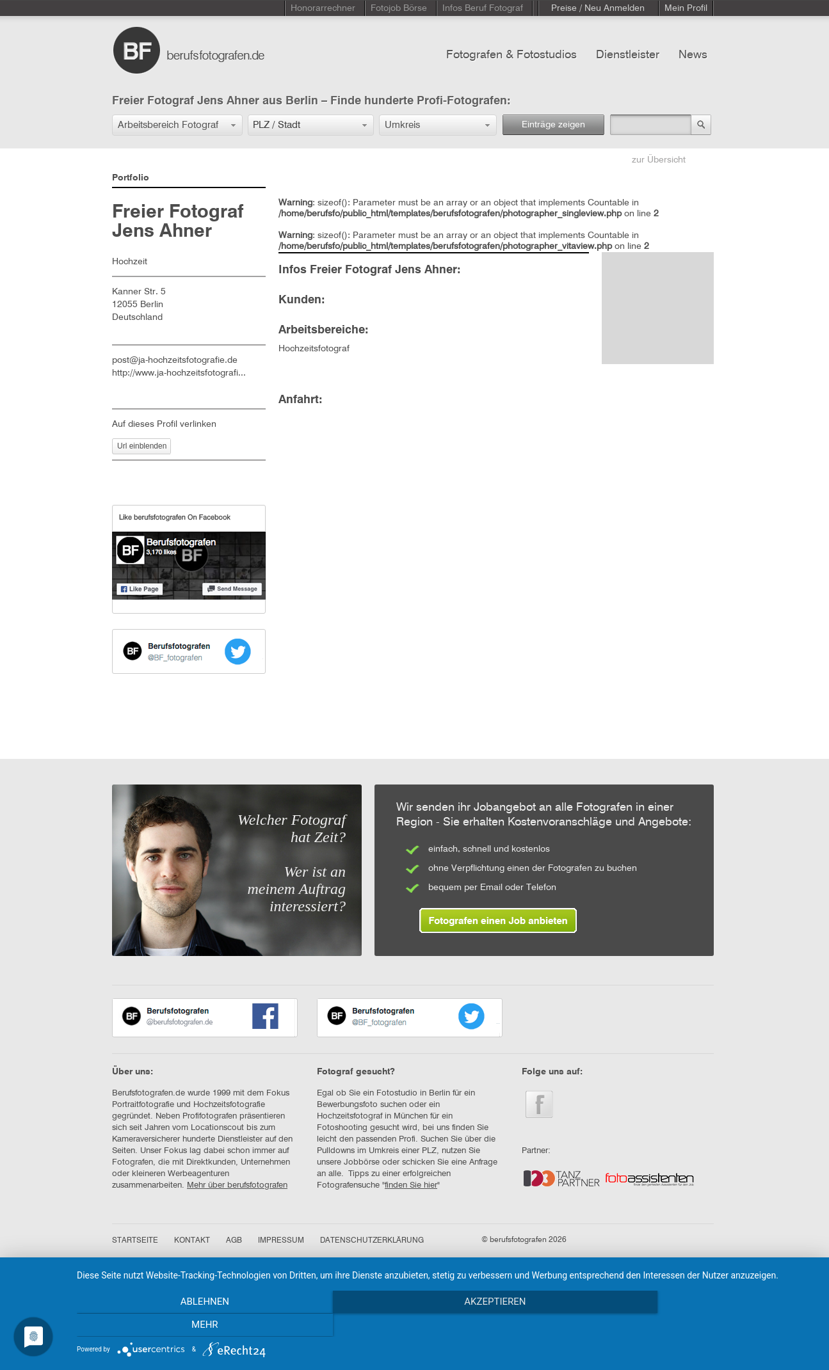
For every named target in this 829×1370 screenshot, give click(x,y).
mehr (705, 1326)
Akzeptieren (446, 1326)
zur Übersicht (659, 159)
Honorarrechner (323, 8)
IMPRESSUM (281, 1241)
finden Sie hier (411, 1185)
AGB (234, 1241)
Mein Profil (685, 8)
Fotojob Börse (399, 8)
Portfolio (130, 177)
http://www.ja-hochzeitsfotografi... (179, 373)
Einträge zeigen (553, 124)
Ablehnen (187, 1326)
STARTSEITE (135, 1241)
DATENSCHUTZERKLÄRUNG (372, 1241)
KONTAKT (192, 1241)
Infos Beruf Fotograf (482, 8)
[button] (177, 125)
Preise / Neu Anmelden (598, 8)
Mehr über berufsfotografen (237, 1185)
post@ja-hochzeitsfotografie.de (174, 360)
